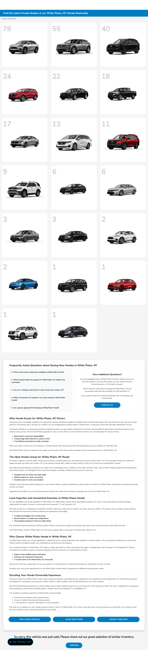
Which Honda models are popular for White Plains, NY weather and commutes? (38, 381)
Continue (74, 645)
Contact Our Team (118, 619)
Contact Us (107, 405)
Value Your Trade (74, 619)
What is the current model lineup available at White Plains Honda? (38, 372)
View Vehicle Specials (29, 619)
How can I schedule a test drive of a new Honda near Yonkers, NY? (38, 390)
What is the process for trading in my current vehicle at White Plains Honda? (38, 398)
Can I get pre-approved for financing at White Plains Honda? (36, 408)
